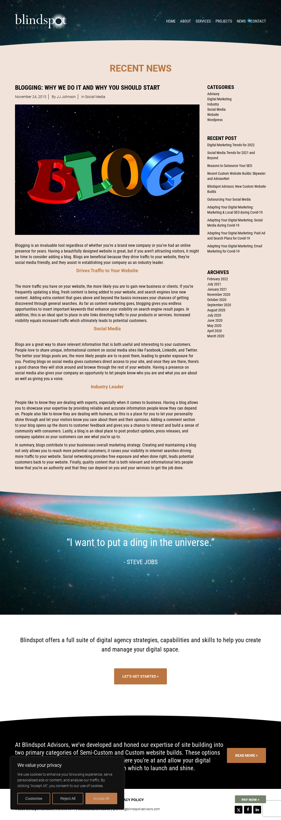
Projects (224, 21)
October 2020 (216, 300)
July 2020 (214, 315)
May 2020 (214, 326)
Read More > (246, 755)
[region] (67, 783)
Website (213, 115)
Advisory (213, 94)
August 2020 (216, 310)
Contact (258, 21)
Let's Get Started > (140, 676)
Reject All (67, 798)
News (241, 21)
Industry (213, 104)
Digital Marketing (219, 99)
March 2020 (215, 336)
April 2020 (214, 331)
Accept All (101, 798)
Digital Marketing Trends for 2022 (231, 145)
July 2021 (214, 284)
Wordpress (215, 120)
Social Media (216, 109)
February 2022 (217, 279)
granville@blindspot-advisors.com (136, 809)
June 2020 (215, 320)
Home (170, 21)
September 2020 (219, 305)
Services (203, 21)
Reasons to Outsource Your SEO (229, 166)
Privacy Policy (130, 800)
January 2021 (217, 289)
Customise (33, 798)
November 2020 (218, 294)
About (185, 21)
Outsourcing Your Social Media (229, 199)
